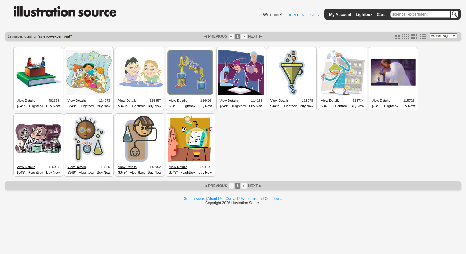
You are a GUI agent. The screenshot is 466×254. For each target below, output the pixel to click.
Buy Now (53, 106)
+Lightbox (35, 106)
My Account (340, 14)
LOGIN (290, 15)
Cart (381, 14)
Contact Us (235, 199)
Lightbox (364, 14)
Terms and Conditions (264, 199)
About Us (214, 199)
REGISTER (310, 15)
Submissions (194, 199)
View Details (26, 100)
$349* (21, 106)
